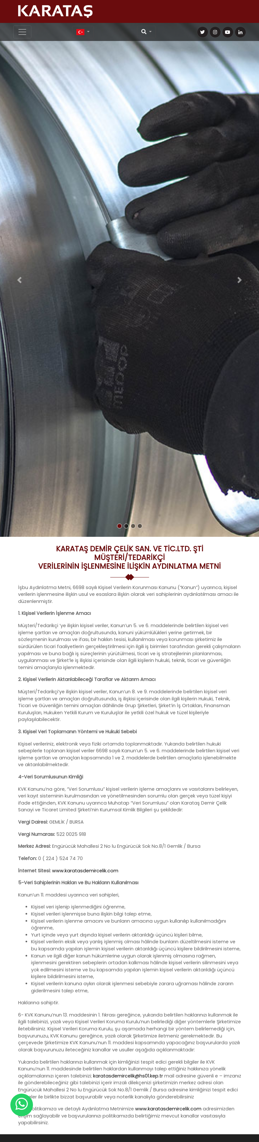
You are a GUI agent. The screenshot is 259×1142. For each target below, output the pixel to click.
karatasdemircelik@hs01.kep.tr (128, 1076)
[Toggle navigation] (22, 31)
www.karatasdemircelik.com (85, 870)
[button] (19, 280)
